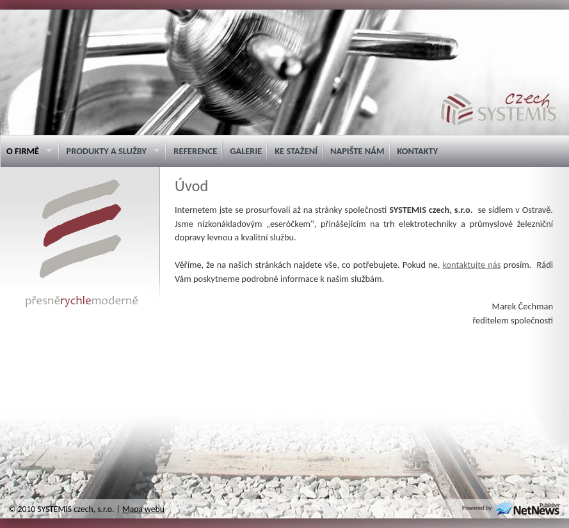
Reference (195, 151)
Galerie (246, 151)
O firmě (26, 151)
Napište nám (357, 151)
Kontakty (417, 151)
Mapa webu (143, 509)
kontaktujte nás (471, 264)
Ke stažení (296, 151)
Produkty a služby (110, 151)
